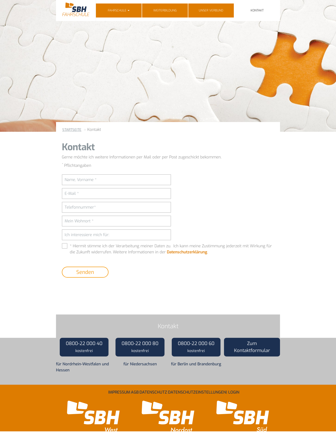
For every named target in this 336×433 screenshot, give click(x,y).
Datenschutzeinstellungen (197, 391)
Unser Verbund (211, 10)
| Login (232, 391)
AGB (135, 391)
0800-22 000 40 (84, 346)
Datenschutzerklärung (187, 252)
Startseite (71, 129)
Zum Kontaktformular (252, 347)
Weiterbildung (165, 10)
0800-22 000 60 (196, 346)
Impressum (119, 391)
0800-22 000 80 (140, 346)
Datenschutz (153, 391)
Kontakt (257, 10)
